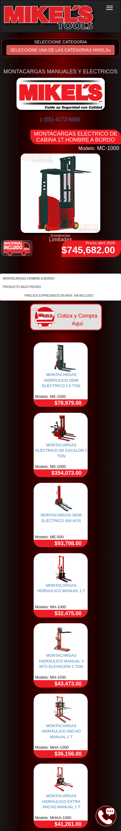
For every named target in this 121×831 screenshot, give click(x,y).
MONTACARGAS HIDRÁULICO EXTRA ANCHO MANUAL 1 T (61, 801)
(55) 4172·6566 (62, 119)
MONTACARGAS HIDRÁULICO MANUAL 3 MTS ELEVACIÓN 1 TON (61, 661)
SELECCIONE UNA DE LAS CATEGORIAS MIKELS (60, 50)
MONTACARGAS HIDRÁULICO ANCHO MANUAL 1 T (61, 731)
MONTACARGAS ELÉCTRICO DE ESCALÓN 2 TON (61, 450)
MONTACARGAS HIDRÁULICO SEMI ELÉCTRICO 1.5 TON (61, 380)
